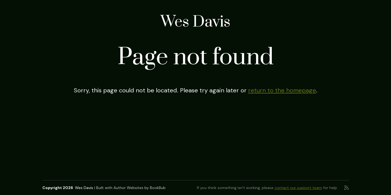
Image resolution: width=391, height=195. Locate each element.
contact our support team (298, 187)
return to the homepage (282, 90)
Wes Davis (195, 22)
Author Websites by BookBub (139, 187)
